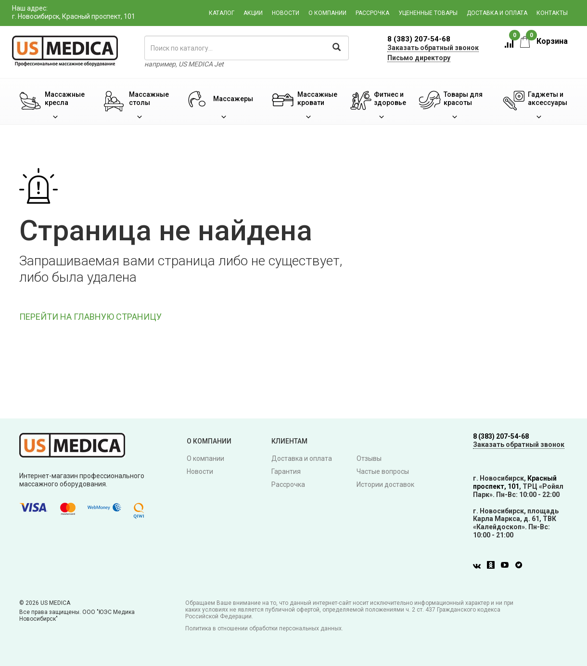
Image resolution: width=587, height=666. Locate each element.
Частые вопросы (383, 471)
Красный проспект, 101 (515, 482)
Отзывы (369, 458)
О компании (327, 13)
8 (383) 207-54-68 (418, 39)
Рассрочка (372, 13)
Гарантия (286, 471)
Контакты (552, 13)
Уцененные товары (428, 13)
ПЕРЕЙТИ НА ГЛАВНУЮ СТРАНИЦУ (90, 317)
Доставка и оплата (497, 13)
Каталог (221, 13)
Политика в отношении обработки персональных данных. (264, 628)
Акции (253, 13)
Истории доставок (385, 484)
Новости (285, 13)
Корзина (544, 41)
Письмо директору (418, 58)
